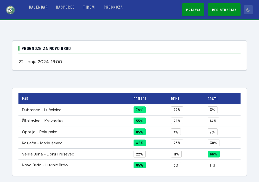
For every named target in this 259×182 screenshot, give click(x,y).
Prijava (193, 9)
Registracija (224, 9)
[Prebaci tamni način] (248, 9)
